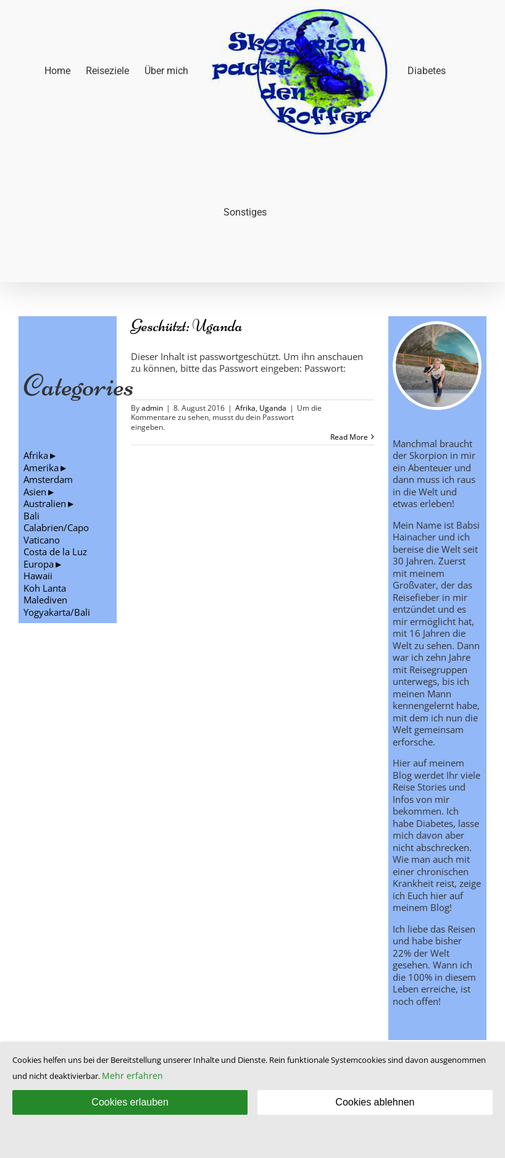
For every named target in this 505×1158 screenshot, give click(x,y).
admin (152, 408)
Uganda (272, 408)
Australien (44, 503)
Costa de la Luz (55, 551)
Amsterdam (48, 479)
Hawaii (37, 575)
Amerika (41, 467)
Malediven (45, 600)
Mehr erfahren (132, 1075)
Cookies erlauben (130, 1102)
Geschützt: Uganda (187, 325)
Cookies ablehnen (374, 1102)
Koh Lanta (44, 588)
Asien (34, 491)
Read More (349, 437)
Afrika (245, 408)
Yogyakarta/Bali (56, 612)
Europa (38, 564)
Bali (31, 516)
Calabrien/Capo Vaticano (56, 533)
